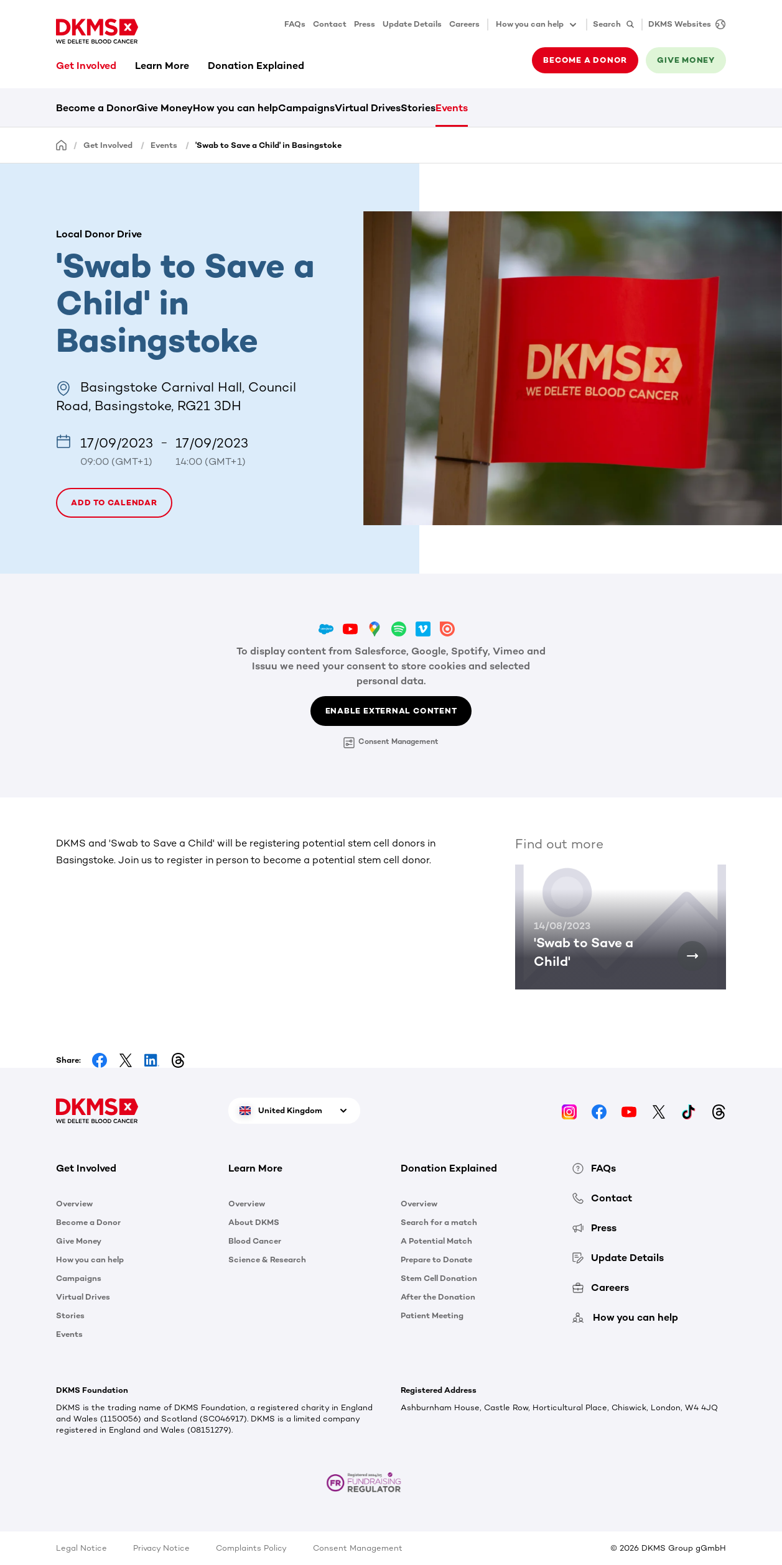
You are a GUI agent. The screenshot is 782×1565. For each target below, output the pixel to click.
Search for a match (439, 1222)
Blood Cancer (254, 1241)
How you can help (235, 108)
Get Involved (86, 65)
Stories (418, 108)
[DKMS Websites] (683, 24)
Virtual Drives (368, 108)
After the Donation (438, 1296)
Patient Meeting (432, 1315)
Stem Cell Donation (439, 1278)
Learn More (162, 65)
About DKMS (253, 1222)
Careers (464, 24)
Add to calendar (114, 502)
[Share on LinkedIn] (151, 1060)
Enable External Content (391, 710)
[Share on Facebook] (99, 1060)
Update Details (412, 24)
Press (364, 24)
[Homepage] (61, 144)
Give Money (164, 108)
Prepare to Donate (436, 1259)
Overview (74, 1203)
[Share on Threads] (177, 1060)
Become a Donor (96, 108)
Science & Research (267, 1259)
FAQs (294, 24)
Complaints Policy (251, 1548)
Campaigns (306, 108)
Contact (330, 24)
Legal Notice (81, 1548)
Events (451, 108)
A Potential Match (436, 1241)
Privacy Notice (161, 1548)
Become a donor (585, 60)
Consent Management (391, 742)
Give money (686, 60)
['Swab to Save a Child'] (692, 956)
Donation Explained (256, 65)
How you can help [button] (537, 24)
